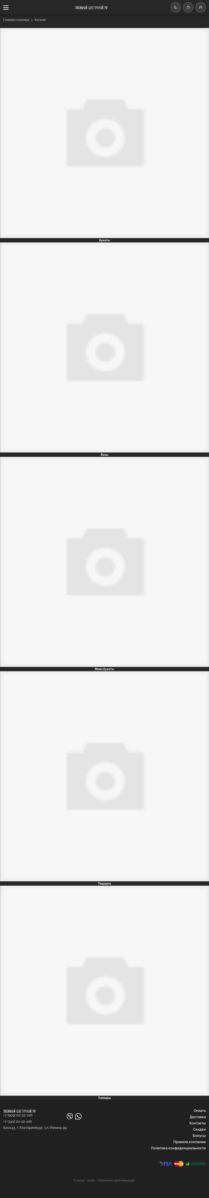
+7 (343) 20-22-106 (17, 1121)
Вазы (104, 454)
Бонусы (199, 1136)
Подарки (104, 883)
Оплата (200, 1111)
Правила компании (189, 1142)
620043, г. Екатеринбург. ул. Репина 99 (35, 1128)
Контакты (197, 1123)
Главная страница (16, 20)
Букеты (104, 240)
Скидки (199, 1129)
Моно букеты (104, 669)
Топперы (104, 1098)
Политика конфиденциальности (178, 1148)
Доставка (198, 1117)
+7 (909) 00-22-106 (18, 1115)
